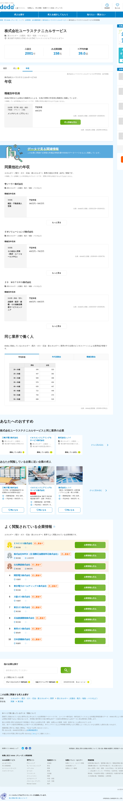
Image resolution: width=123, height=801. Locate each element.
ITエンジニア (31, 763)
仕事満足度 (109, 773)
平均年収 (107, 771)
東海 (48, 771)
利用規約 (72, 748)
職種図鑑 (101, 776)
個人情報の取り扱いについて (18, 798)
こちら (33, 733)
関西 (48, 776)
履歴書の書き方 (106, 763)
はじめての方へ (7, 763)
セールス (29, 771)
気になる (117, 8)
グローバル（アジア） (34, 781)
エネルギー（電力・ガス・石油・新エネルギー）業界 (32, 698)
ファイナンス (31, 773)
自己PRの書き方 (105, 765)
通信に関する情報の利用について (86, 748)
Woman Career (31, 783)
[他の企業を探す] (31, 670)
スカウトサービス (7, 771)
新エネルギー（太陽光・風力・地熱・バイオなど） (77, 698)
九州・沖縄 (50, 781)
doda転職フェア (71, 765)
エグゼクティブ (32, 778)
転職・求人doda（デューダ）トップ (11, 20)
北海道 (49, 763)
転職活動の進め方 (93, 763)
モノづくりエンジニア (34, 765)
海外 (48, 783)
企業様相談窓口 (32, 730)
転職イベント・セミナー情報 (75, 763)
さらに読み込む (97, 445)
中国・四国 (50, 778)
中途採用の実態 (99, 773)
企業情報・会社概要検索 (32, 20)
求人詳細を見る (70, 122)
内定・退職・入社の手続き (105, 768)
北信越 (49, 773)
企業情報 (108, 776)
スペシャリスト (32, 776)
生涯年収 (114, 771)
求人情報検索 (6, 765)
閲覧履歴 (107, 8)
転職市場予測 (118, 773)
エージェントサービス (9, 768)
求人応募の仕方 (117, 765)
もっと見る (56, 222)
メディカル (30, 768)
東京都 (20, 701)
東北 (48, 765)
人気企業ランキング (96, 771)
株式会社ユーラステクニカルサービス (54, 20)
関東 (13, 701)
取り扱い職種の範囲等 (106, 748)
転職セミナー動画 (71, 768)
